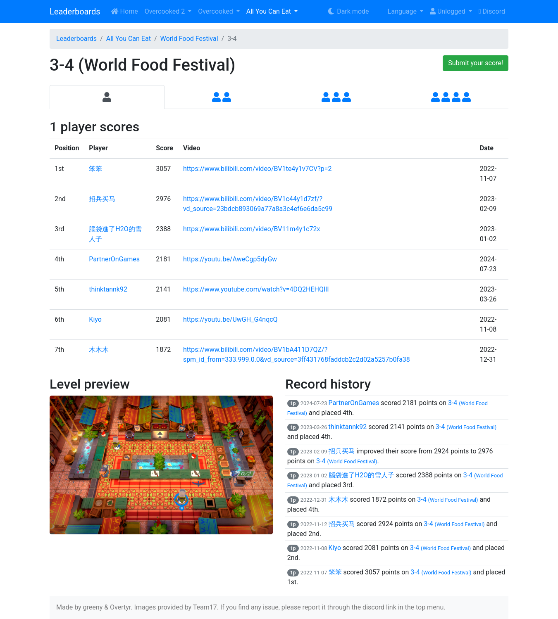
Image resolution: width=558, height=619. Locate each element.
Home (124, 11)
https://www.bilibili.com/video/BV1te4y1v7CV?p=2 (257, 169)
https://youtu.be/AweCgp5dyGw (230, 259)
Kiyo (95, 319)
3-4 (466, 427)
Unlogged (448, 11)
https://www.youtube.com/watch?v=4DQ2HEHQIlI (256, 289)
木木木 (99, 349)
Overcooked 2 (165, 11)
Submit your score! (475, 63)
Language (397, 11)
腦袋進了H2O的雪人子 (361, 475)
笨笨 (95, 169)
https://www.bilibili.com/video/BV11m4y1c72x (251, 229)
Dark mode (348, 11)
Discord (492, 11)
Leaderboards (75, 12)
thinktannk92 (108, 289)
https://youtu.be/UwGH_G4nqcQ (230, 319)
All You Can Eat (269, 11)
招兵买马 (102, 199)
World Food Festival (189, 39)
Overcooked (216, 11)
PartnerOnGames (114, 259)
